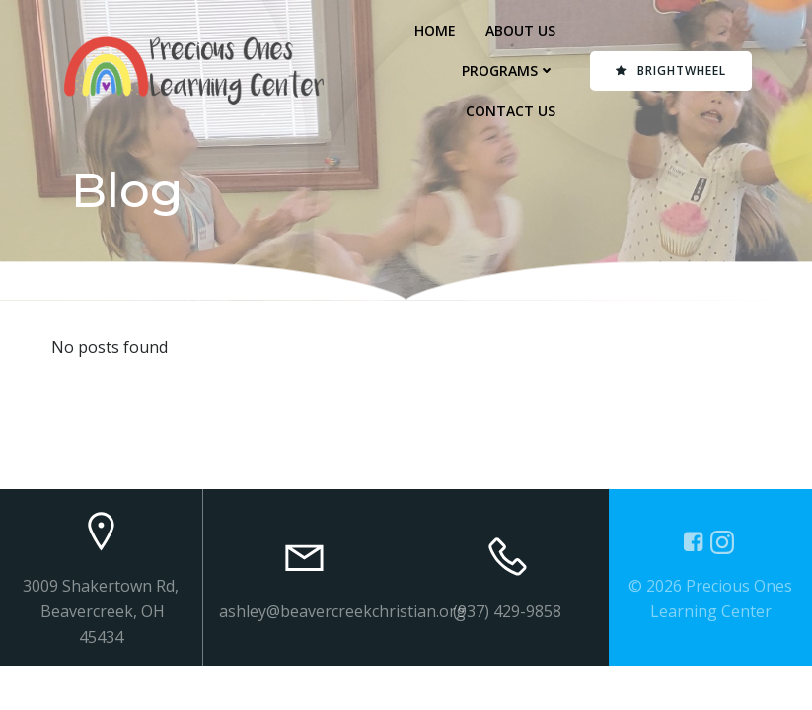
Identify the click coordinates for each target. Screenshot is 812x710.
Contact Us (510, 111)
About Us (520, 30)
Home (435, 30)
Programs (508, 70)
